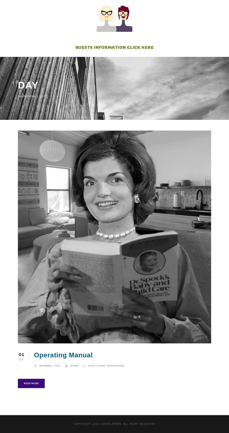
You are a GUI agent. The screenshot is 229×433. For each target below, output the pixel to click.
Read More (31, 383)
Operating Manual (63, 355)
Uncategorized (115, 366)
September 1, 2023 (50, 366)
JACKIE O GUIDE (96, 366)
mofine (74, 366)
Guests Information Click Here (114, 47)
